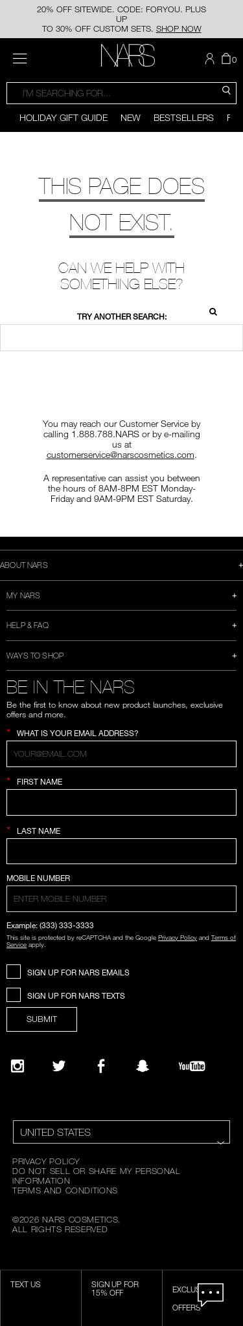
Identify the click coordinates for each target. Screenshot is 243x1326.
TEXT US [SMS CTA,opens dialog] (25, 1284)
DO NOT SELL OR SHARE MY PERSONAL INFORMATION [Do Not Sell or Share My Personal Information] (96, 1176)
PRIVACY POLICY (46, 1161)
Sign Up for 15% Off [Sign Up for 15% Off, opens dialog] (115, 1288)
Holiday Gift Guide (63, 117)
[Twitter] (59, 1066)
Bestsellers (184, 117)
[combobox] (121, 93)
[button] (211, 59)
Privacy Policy (177, 937)
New (131, 117)
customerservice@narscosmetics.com (120, 454)
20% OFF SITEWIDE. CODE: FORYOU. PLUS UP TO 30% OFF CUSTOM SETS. (121, 19)
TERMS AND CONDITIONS (65, 1190)
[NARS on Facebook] (101, 1066)
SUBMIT (42, 1019)
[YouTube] (192, 1066)
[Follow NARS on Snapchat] (142, 1066)
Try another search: (122, 316)
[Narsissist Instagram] (17, 1066)
